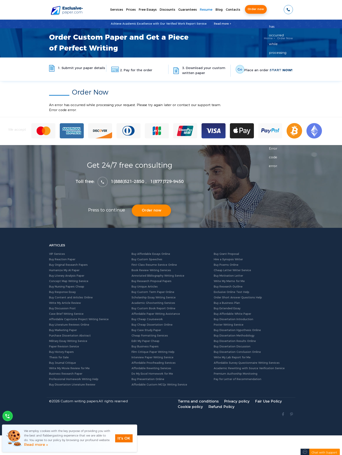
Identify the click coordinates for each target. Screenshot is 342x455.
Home (268, 38)
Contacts (233, 9)
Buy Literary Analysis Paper (66, 275)
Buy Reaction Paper (62, 259)
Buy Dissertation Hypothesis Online (237, 330)
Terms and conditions (198, 401)
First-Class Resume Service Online (154, 265)
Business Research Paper (65, 373)
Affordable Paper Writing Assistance (156, 314)
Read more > (222, 23)
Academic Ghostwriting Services (153, 303)
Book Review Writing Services (151, 270)
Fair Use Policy (268, 401)
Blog (219, 9)
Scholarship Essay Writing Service (154, 297)
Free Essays (148, 9)
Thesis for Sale (59, 357)
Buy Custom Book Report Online (153, 308)
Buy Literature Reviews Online (69, 324)
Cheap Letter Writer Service (232, 270)
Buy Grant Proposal (226, 254)
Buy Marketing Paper (63, 330)
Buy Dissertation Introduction (233, 319)
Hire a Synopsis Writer (228, 259)
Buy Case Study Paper (146, 330)
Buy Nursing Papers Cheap (66, 286)
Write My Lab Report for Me (232, 357)
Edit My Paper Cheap (145, 341)
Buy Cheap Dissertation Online (152, 324)
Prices (131, 9)
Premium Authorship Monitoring (235, 373)
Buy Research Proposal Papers (151, 281)
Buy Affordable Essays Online (151, 254)
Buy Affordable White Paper (232, 314)
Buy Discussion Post (62, 308)
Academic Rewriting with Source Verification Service (249, 368)
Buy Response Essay (62, 292)
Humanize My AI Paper (64, 270)
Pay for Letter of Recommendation (237, 379)
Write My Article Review (65, 303)
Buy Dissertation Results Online (235, 341)
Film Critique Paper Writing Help (153, 352)
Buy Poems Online (226, 265)
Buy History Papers (61, 352)
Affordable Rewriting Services (151, 368)
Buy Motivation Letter (228, 275)
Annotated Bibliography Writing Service (158, 275)
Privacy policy (237, 401)
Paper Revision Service (64, 346)
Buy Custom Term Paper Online (153, 292)
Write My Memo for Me (229, 281)
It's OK (124, 438)
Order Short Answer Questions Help (238, 297)
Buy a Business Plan (227, 303)
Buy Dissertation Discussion (232, 346)
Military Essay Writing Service (68, 341)
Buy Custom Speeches (147, 259)
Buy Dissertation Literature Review (72, 384)
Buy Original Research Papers (68, 265)
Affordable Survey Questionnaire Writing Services (247, 363)
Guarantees (187, 9)
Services (116, 9)
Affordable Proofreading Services (154, 363)
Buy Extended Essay (227, 308)
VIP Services (57, 254)
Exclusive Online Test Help (231, 292)
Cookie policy (190, 407)
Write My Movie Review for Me (69, 368)
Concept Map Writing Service (68, 281)
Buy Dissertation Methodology (234, 335)
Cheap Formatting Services (150, 335)
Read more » (36, 445)
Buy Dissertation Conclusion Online (237, 352)
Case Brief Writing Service (66, 314)
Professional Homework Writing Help (73, 379)
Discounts (167, 9)
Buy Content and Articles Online (71, 297)
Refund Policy (221, 407)
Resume (206, 9)
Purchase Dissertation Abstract (70, 335)
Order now (256, 9)
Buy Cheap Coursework (147, 319)
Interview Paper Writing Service (152, 357)
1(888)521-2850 (127, 181)
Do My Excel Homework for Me (152, 373)
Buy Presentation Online (148, 379)
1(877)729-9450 (167, 181)
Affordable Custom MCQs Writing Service (159, 384)
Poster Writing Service (228, 324)
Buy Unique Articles (145, 286)
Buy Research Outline (228, 286)
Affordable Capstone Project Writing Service (79, 319)
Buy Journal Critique (62, 363)
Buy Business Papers (145, 346)
